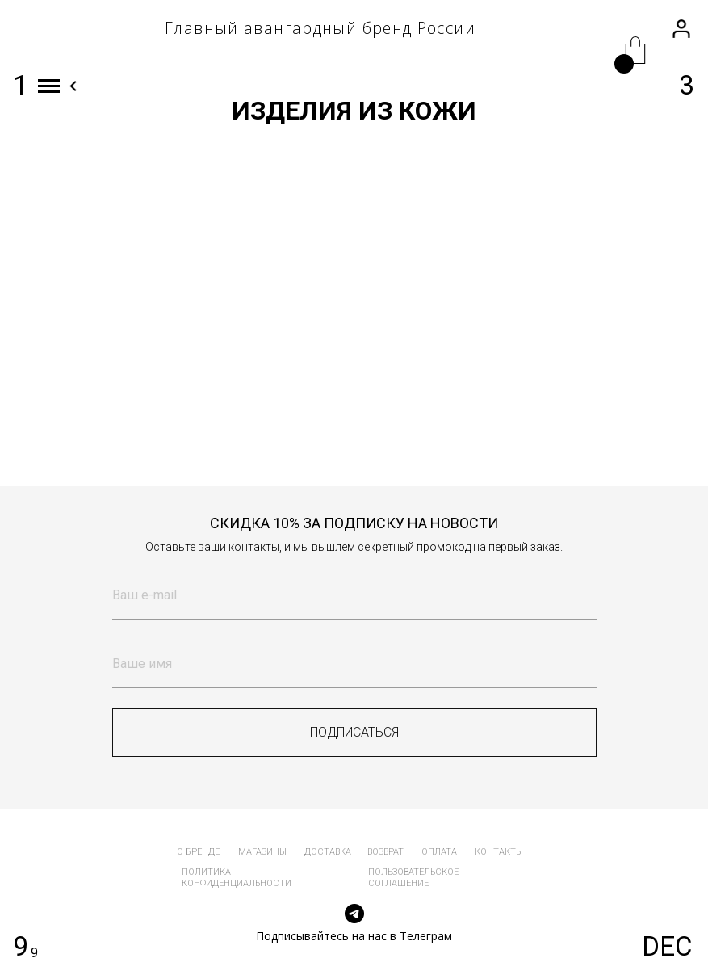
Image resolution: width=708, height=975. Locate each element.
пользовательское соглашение (413, 878)
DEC (667, 946)
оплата (439, 852)
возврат (385, 852)
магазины (262, 852)
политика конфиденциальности (236, 878)
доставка (327, 852)
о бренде (198, 852)
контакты (499, 852)
